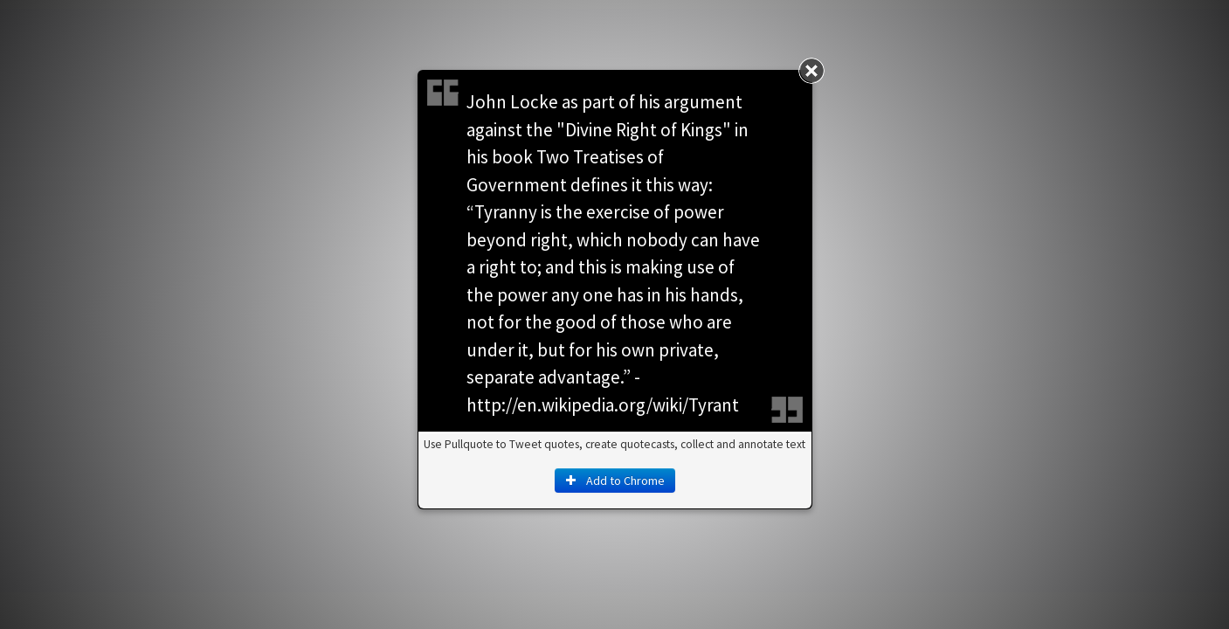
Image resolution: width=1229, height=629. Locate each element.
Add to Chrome (615, 480)
